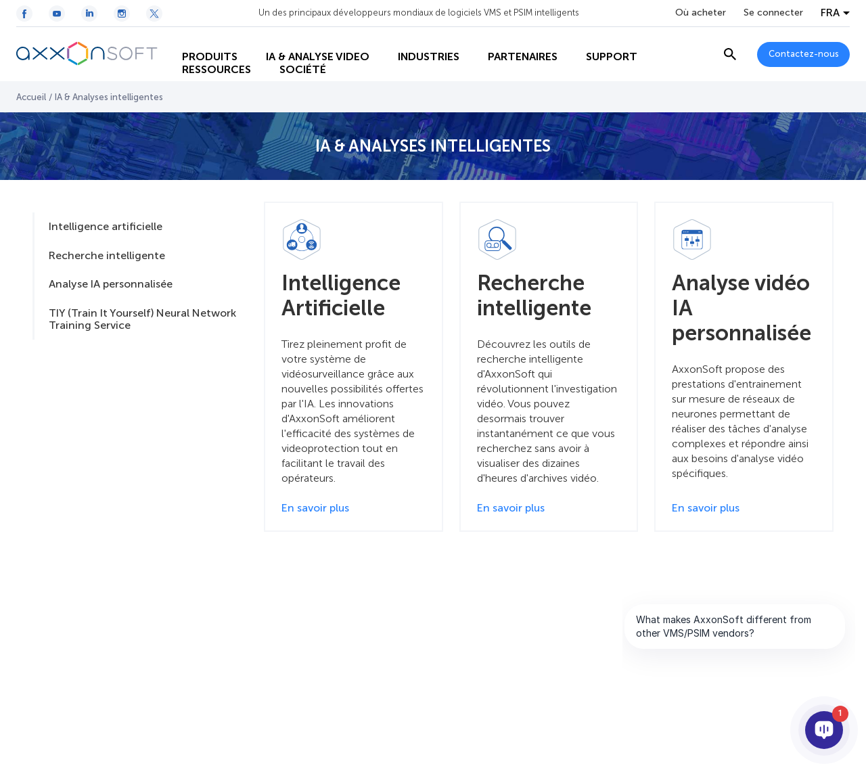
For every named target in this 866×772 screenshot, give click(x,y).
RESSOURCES (207, 68)
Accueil (31, 97)
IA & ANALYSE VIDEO (308, 41)
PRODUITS (200, 41)
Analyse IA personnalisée (111, 283)
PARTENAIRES (513, 41)
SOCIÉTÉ (293, 68)
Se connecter (773, 12)
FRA (830, 13)
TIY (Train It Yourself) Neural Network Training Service (142, 319)
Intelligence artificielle (105, 226)
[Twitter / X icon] (154, 13)
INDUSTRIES (419, 41)
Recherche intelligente (107, 255)
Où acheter (700, 12)
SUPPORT (602, 41)
